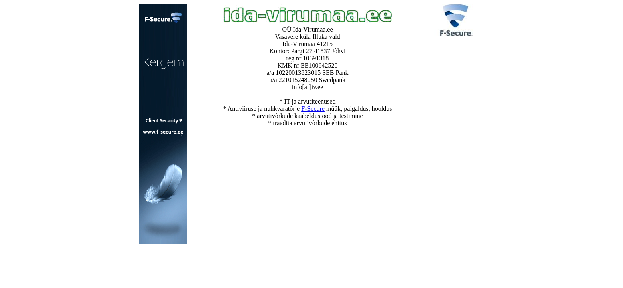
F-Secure (313, 108)
